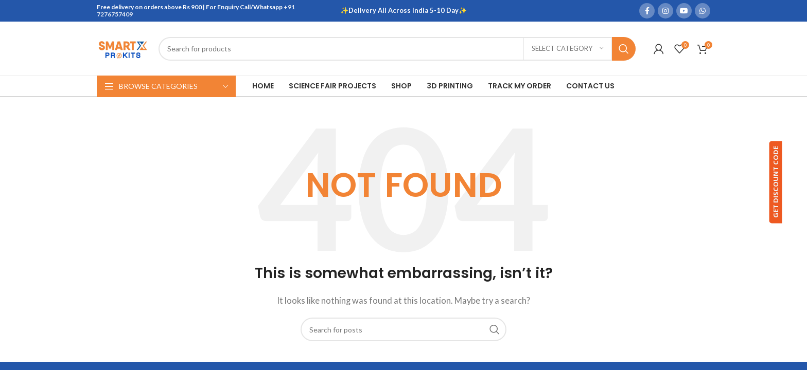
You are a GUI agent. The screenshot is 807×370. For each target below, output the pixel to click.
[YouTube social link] (684, 10)
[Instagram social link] (665, 10)
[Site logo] (122, 47)
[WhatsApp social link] (702, 10)
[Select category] (567, 49)
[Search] (397, 49)
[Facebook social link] (647, 10)
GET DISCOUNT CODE (791, 183)
